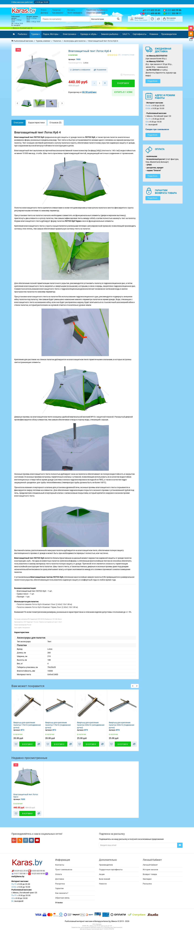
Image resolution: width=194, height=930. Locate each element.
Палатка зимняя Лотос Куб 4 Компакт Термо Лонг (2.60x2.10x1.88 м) (47, 607)
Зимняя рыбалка (110, 34)
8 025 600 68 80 (38, 874)
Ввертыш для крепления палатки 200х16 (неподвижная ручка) (122, 725)
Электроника (70, 34)
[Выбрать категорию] (102, 18)
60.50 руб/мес (89, 92)
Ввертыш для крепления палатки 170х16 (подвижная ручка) (89, 725)
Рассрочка (56, 10)
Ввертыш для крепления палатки (24, 723)
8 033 (173, 10)
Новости (103, 884)
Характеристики (36, 122)
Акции (102, 874)
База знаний (104, 879)
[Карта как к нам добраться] (190, 33)
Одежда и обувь (89, 34)
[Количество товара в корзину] (99, 83)
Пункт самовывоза (74, 13)
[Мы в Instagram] (25, 840)
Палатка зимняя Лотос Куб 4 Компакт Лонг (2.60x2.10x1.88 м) (44, 604)
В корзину (123, 83)
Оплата (43, 10)
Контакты (71, 10)
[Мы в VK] (31, 840)
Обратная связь (62, 898)
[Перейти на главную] (13, 34)
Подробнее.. (153, 81)
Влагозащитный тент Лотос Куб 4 (25, 795)
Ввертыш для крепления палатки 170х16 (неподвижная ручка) (59, 725)
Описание (18, 122)
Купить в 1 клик (123, 92)
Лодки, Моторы (51, 34)
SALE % (126, 34)
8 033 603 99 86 (38, 871)
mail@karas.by (102, 10)
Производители (169, 34)
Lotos (85, 63)
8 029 (152, 10)
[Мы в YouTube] (37, 840)
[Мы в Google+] (14, 840)
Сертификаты (139, 34)
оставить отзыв (128, 55)
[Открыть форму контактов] (190, 28)
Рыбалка (23, 34)
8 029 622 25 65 (21, 871)
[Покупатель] (132, 19)
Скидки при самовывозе (95, 13)
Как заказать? (57, 13)
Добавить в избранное (80, 70)
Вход (136, 20)
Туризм (35, 34)
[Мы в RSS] (19, 840)
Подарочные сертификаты (111, 869)
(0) (119, 55)
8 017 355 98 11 (21, 874)
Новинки (153, 34)
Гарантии (59, 888)
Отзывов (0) (55, 122)
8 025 (152, 13)
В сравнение (100, 70)
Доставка (44, 13)
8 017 (173, 13)
